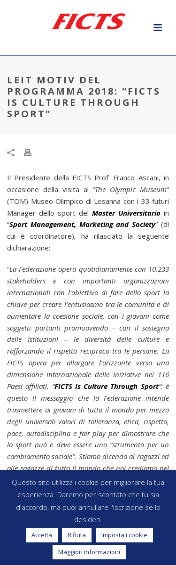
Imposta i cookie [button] (124, 535)
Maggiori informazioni (89, 552)
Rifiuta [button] (77, 535)
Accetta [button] (41, 535)
